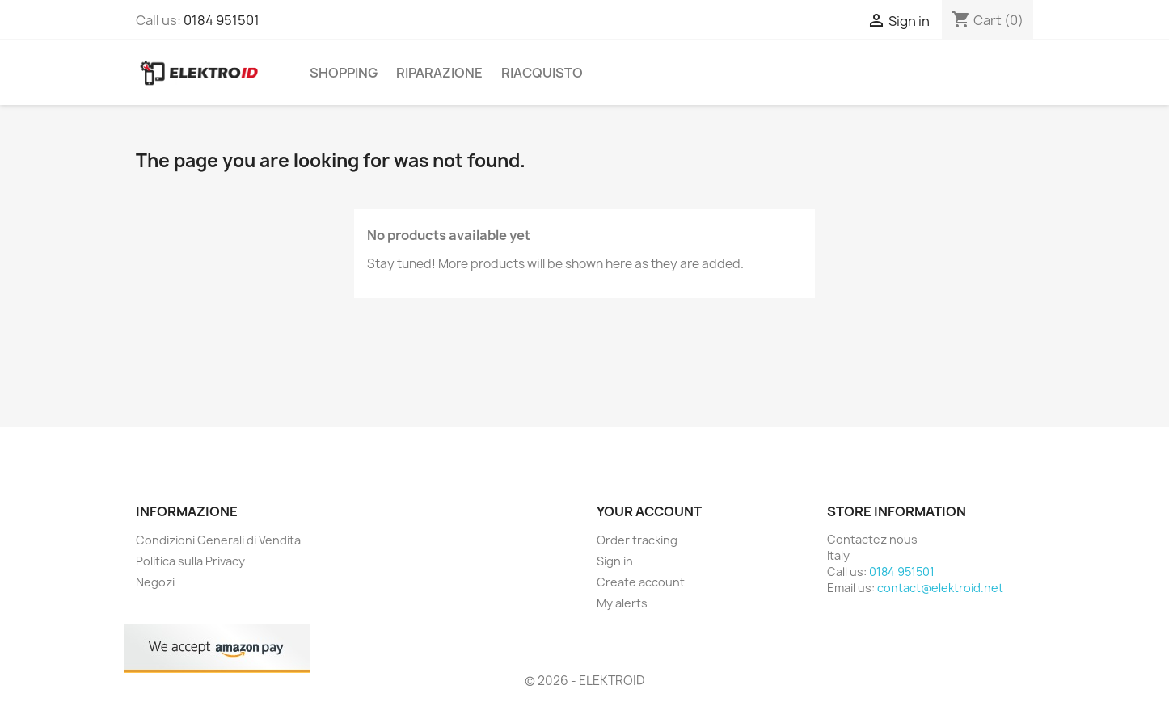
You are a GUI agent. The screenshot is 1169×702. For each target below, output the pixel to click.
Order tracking (637, 540)
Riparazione (439, 73)
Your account (649, 511)
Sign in (615, 561)
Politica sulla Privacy (190, 561)
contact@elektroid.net (940, 587)
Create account (641, 582)
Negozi (155, 582)
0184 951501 (222, 20)
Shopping (344, 73)
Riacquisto (542, 73)
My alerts (622, 603)
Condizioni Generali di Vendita (218, 540)
